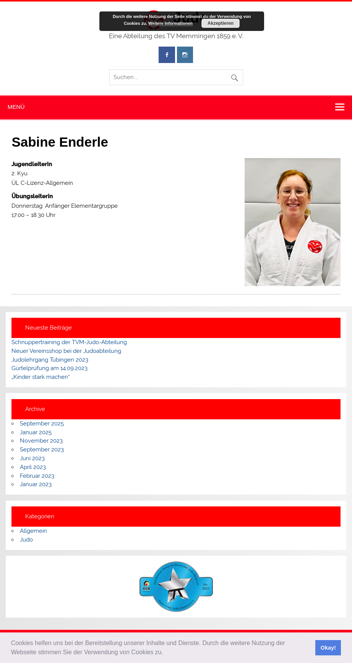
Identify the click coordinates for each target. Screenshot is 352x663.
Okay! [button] (328, 648)
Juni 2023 (32, 458)
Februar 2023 (37, 475)
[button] (166, 653)
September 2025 (42, 423)
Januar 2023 (36, 484)
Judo (26, 539)
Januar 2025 (36, 432)
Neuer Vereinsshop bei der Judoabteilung (66, 351)
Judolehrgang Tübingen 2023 (49, 359)
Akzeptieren (221, 23)
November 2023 (41, 440)
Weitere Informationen (170, 23)
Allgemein (33, 530)
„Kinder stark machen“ (40, 377)
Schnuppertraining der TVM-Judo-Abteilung (69, 342)
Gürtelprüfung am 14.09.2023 (49, 368)
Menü (16, 106)
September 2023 (42, 449)
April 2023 (33, 467)
